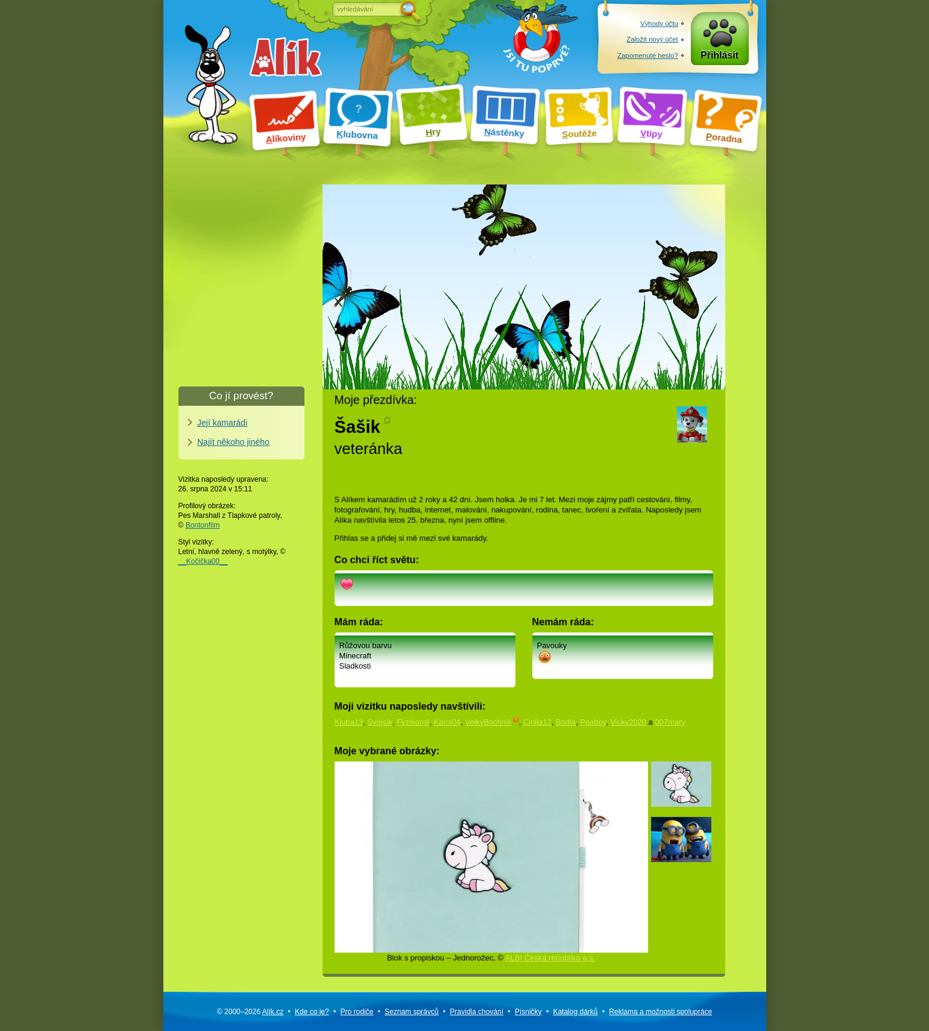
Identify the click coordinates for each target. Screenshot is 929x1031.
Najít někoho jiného (233, 442)
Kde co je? (312, 1011)
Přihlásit (719, 55)
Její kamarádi (222, 422)
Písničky (528, 1011)
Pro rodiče (357, 1011)
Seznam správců (411, 1011)
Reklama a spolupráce (660, 1011)
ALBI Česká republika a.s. (550, 957)
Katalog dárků (575, 1011)
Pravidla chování (476, 1011)
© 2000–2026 (250, 1011)
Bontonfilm (203, 525)
